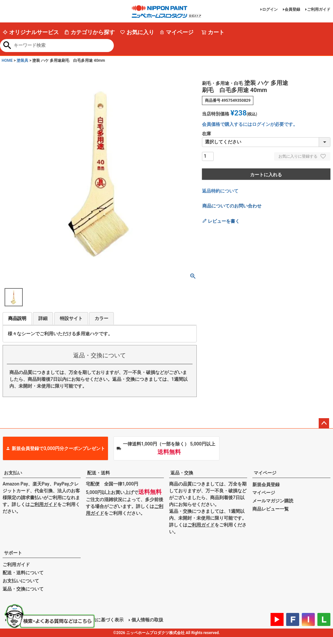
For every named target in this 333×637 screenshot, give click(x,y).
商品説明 (17, 318)
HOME (7, 60)
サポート (13, 552)
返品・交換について (23, 588)
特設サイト (71, 318)
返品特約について (220, 190)
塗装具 (22, 60)
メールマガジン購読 (272, 500)
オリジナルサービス (31, 32)
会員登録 (292, 9)
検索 (7, 46)
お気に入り (137, 32)
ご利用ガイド (318, 9)
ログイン (270, 9)
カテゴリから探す (89, 32)
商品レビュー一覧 (270, 508)
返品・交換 (181, 472)
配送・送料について (23, 572)
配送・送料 (98, 472)
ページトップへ (324, 423)
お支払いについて (21, 580)
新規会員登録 (266, 484)
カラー (101, 318)
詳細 (42, 318)
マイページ (176, 32)
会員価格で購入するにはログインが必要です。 (250, 124)
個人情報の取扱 (147, 619)
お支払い (13, 472)
